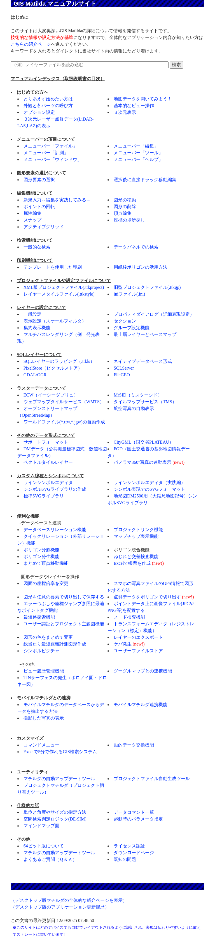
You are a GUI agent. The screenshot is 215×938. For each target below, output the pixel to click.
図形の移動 (125, 199)
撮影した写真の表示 (44, 718)
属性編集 (32, 213)
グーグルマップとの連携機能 (143, 671)
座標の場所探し (129, 220)
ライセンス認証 (129, 845)
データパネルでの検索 (136, 247)
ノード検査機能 (129, 617)
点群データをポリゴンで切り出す (147, 596)
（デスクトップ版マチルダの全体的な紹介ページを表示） (69, 900)
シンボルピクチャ (41, 650)
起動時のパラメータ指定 (138, 819)
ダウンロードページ (134, 852)
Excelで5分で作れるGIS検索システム (60, 751)
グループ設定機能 (131, 327)
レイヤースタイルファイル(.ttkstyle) (59, 294)
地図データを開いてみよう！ (143, 98)
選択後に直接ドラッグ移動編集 (145, 179)
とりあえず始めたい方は (48, 98)
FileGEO (122, 374)
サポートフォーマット (46, 442)
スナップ (32, 220)
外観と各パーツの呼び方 (48, 105)
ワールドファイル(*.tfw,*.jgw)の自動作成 (64, 422)
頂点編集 (123, 213)
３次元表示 (125, 112)
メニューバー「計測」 (46, 152)
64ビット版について (44, 845)
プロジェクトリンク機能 (138, 529)
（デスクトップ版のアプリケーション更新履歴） (60, 907)
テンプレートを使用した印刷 (53, 267)
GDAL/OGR (35, 374)
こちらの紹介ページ (31, 44)
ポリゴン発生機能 (41, 556)
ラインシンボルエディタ (48, 482)
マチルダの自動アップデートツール (59, 778)
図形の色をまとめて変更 (48, 637)
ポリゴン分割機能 (41, 549)
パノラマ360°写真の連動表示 (142, 462)
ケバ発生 (123, 644)
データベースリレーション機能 (55, 529)
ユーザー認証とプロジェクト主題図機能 (64, 623)
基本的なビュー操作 (134, 105)
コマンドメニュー (41, 745)
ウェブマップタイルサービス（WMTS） (64, 401)
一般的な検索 (37, 247)
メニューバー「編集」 (136, 146)
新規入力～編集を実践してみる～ (57, 199)
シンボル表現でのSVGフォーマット (149, 489)
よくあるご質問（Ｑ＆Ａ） (50, 859)
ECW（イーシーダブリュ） (51, 395)
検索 (176, 64)
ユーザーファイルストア (138, 650)
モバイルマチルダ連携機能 (140, 704)
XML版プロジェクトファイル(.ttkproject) (64, 287)
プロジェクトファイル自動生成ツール (152, 778)
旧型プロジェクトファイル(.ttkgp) (147, 287)
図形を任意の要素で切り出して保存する (64, 596)
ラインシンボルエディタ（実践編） (149, 482)
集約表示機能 (37, 327)
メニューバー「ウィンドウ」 (53, 159)
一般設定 (32, 314)
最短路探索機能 (39, 617)
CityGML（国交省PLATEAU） (144, 442)
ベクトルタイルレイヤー (48, 462)
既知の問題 (125, 859)
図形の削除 (125, 206)
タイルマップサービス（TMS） (145, 401)
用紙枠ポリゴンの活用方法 (140, 267)
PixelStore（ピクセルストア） (53, 368)
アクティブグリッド (44, 226)
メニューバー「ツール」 (138, 152)
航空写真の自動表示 (134, 408)
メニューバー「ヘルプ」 (138, 159)
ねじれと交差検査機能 (136, 556)
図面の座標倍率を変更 (46, 583)
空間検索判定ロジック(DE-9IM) (55, 819)
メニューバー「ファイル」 (50, 146)
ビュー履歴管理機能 (44, 671)
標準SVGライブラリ (44, 496)
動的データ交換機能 (134, 745)
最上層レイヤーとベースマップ (145, 334)
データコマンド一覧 (134, 812)
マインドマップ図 (41, 825)
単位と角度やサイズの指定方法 (55, 812)
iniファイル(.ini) (129, 294)
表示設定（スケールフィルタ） (55, 321)
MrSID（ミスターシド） (138, 395)
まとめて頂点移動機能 (46, 563)
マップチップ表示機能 (136, 536)
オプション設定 (39, 112)
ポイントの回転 (39, 206)
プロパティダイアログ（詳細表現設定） (154, 314)
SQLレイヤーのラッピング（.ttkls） (59, 361)
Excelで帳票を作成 (132, 563)
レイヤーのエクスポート (138, 637)
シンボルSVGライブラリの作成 (55, 489)
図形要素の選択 (39, 179)
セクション (125, 321)
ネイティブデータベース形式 (143, 361)
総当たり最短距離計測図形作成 (55, 644)
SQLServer (124, 368)
